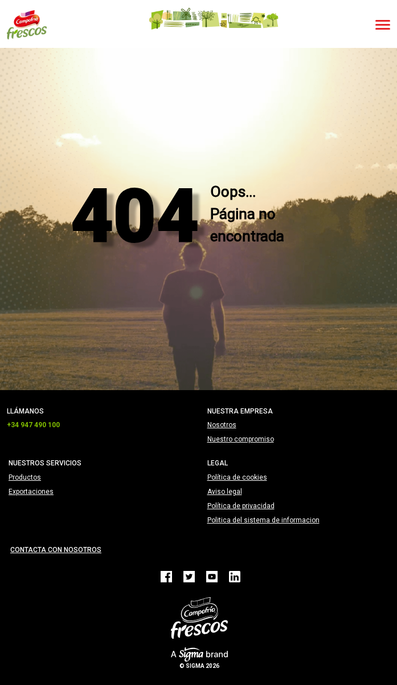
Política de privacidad (241, 506)
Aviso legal (224, 492)
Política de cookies (237, 477)
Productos (25, 477)
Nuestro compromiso (240, 439)
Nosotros (221, 425)
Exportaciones (31, 492)
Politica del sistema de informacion (263, 520)
